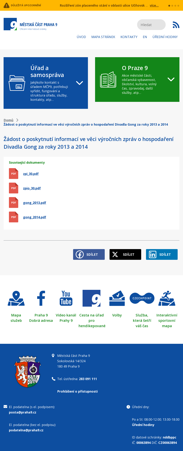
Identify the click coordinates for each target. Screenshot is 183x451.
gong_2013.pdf (34, 202)
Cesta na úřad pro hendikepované (91, 317)
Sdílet (80, 251)
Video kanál (66, 311)
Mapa (16, 311)
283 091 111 (88, 375)
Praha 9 (41, 311)
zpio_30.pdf (32, 188)
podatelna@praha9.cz (26, 427)
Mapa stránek (103, 37)
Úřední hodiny (165, 37)
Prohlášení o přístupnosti (77, 388)
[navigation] (46, 83)
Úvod (81, 37)
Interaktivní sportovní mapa (166, 317)
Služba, (142, 311)
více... (154, 5)
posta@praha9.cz (22, 409)
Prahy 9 (66, 317)
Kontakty (128, 37)
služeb (16, 317)
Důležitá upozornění (32, 5)
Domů (8, 120)
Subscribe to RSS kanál (176, 24)
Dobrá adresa (41, 317)
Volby (117, 311)
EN (145, 37)
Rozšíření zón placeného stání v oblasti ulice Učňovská (103, 5)
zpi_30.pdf (31, 174)
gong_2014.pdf (34, 217)
